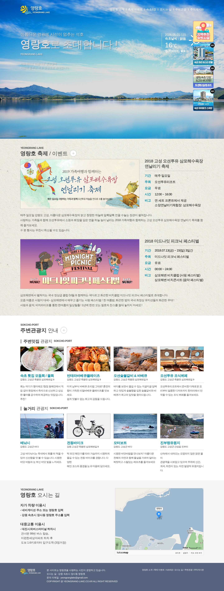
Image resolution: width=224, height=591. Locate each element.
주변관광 (180, 9)
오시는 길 (166, 9)
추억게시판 (197, 9)
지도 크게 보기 (196, 553)
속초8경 (151, 9)
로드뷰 (177, 553)
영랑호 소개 (117, 9)
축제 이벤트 (135, 9)
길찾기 (185, 553)
